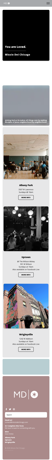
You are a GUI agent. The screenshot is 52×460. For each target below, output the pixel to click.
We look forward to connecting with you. (20, 428)
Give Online (9, 434)
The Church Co (9, 450)
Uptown (8, 440)
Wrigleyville (10, 442)
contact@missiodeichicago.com (16, 422)
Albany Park (10, 437)
